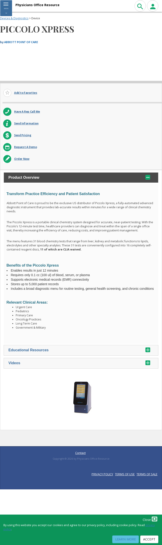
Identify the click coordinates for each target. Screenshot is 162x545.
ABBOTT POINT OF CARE (21, 42)
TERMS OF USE (125, 474)
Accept (149, 539)
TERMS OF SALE (147, 474)
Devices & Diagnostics (14, 18)
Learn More (125, 539)
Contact (80, 453)
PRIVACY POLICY (102, 474)
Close (150, 519)
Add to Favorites (25, 93)
